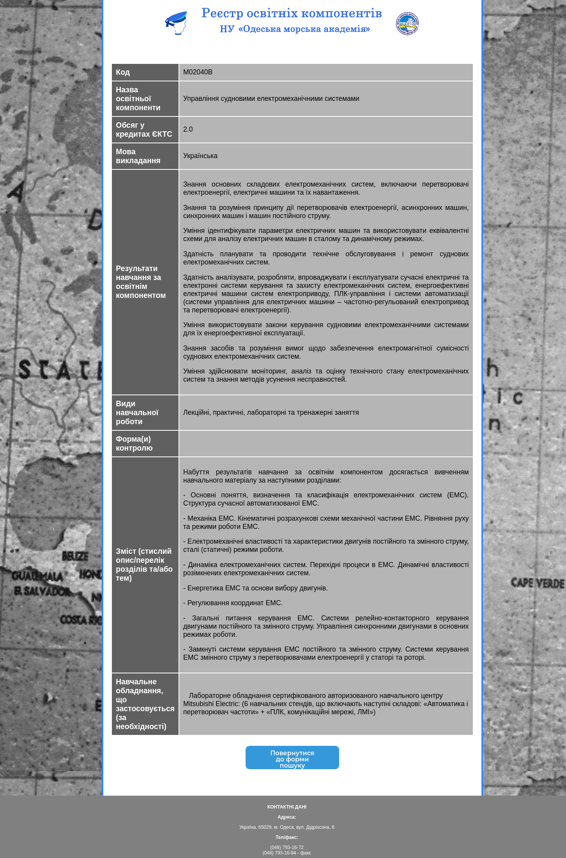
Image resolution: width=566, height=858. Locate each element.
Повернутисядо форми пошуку (292, 760)
